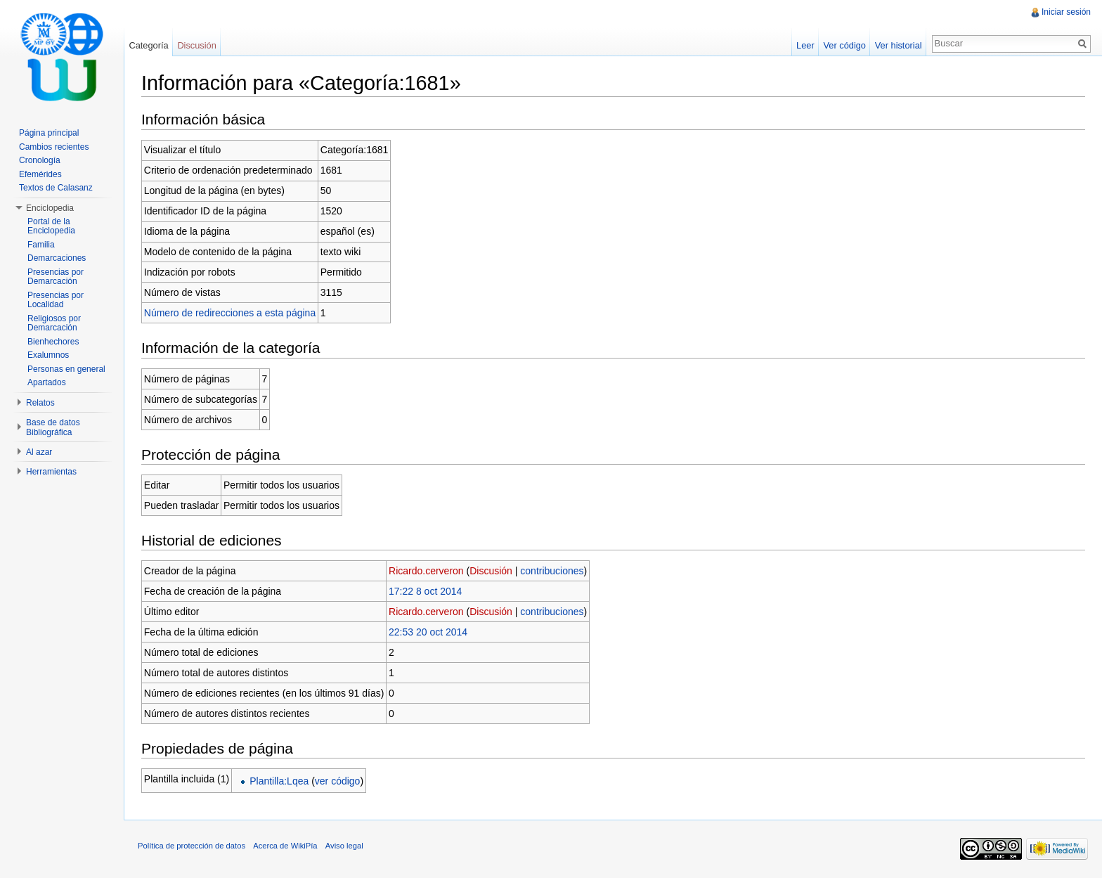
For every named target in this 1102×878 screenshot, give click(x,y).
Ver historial (898, 45)
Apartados (46, 382)
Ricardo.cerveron (426, 570)
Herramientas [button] (51, 472)
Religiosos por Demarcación (54, 323)
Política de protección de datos (191, 845)
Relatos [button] (40, 403)
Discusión (490, 570)
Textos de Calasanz (56, 188)
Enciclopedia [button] (50, 208)
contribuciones (551, 570)
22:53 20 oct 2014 (428, 632)
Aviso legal (344, 845)
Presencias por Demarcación (55, 277)
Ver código (844, 45)
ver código (338, 781)
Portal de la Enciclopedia (51, 226)
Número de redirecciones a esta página (230, 312)
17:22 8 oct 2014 (425, 591)
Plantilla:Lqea (279, 781)
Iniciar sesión (1066, 12)
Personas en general (66, 369)
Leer (805, 45)
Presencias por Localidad (55, 300)
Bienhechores (53, 342)
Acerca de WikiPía (285, 845)
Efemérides (40, 174)
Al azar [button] (39, 452)
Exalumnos (48, 355)
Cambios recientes (54, 147)
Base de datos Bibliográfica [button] (53, 427)
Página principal (49, 133)
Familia (41, 245)
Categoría (148, 45)
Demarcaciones (56, 258)
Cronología (39, 160)
